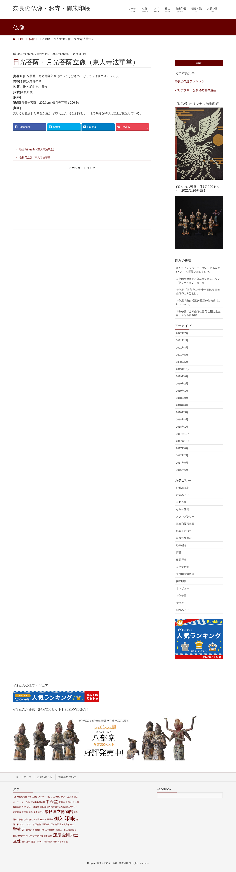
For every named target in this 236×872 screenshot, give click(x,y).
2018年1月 (182, 426)
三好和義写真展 (185, 523)
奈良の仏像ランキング (189, 81)
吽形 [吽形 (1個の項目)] (24, 807)
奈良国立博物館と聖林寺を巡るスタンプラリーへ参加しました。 (198, 280)
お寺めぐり (182, 494)
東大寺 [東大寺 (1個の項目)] (23, 824)
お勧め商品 (182, 487)
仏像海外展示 (184, 538)
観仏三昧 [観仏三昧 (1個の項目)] (48, 836)
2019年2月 (182, 383)
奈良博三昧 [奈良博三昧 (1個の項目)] (39, 812)
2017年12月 (183, 433)
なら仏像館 (182, 509)
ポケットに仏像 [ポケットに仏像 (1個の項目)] (23, 802)
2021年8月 (182, 347)
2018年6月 (182, 405)
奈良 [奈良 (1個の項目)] (31, 812)
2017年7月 (182, 455)
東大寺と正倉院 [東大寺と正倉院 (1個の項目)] (34, 824)
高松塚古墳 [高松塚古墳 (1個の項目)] (63, 841)
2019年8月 (182, 376)
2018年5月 (182, 412)
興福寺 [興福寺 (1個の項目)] (29, 830)
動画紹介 (181, 545)
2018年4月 (182, 419)
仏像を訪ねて (184, 530)
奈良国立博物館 (185, 574)
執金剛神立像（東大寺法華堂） (37, 149)
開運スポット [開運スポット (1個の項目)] (37, 841)
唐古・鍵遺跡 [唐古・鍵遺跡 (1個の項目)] (33, 807)
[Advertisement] (45, 201)
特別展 (180, 602)
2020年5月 (182, 361)
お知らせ (181, 502)
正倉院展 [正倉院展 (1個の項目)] (55, 824)
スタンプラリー (185, 516)
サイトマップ (23, 777)
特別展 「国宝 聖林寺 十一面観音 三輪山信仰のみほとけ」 (198, 291)
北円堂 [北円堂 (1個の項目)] (69, 802)
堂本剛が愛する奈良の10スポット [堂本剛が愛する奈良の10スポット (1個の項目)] (62, 807)
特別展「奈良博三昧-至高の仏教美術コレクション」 (198, 302)
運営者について (67, 777)
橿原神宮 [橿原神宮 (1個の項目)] (46, 824)
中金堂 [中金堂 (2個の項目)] (52, 801)
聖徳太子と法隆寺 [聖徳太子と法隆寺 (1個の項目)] (68, 824)
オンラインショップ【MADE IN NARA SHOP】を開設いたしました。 (198, 269)
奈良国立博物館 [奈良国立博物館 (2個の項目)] (59, 811)
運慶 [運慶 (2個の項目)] (57, 835)
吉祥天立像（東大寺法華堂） (36, 157)
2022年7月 (182, 333)
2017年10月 (183, 441)
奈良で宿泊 (182, 566)
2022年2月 (182, 340)
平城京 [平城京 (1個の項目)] (50, 819)
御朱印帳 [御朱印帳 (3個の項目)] (64, 818)
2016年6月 (182, 469)
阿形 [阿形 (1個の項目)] (55, 841)
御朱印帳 (181, 581)
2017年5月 (182, 462)
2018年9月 (182, 397)
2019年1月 (182, 390)
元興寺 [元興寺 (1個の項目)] (62, 802)
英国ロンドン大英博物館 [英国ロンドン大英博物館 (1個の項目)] (44, 830)
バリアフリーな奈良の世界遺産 (195, 90)
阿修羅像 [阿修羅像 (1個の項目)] (48, 841)
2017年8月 (182, 448)
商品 (178, 552)
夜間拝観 (181, 559)
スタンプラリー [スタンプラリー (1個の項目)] (39, 797)
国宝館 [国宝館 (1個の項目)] (43, 807)
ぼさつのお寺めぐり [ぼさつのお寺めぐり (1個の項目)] (22, 797)
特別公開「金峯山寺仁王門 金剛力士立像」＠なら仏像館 (198, 313)
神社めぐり (182, 610)
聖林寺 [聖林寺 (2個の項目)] (19, 829)
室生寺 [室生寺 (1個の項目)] (43, 819)
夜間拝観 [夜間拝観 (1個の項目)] (17, 812)
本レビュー (182, 588)
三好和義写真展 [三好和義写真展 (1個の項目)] (38, 802)
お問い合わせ (45, 777)
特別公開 (181, 595)
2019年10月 (183, 369)
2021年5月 (182, 354)
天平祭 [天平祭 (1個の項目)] (25, 812)
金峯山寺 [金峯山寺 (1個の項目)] (26, 841)
